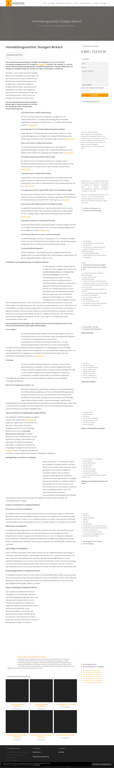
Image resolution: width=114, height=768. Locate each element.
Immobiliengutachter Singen (65, 735)
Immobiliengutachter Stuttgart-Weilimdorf (17, 736)
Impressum (37, 752)
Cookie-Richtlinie (36, 765)
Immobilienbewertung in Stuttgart (92, 670)
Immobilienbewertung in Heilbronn (92, 672)
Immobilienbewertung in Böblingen (92, 674)
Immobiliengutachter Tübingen (65, 704)
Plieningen (29, 420)
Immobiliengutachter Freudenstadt (41, 705)
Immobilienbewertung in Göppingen (92, 678)
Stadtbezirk (42, 64)
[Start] (39, 25)
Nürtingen (9, 450)
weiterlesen (32, 125)
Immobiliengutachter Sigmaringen (17, 705)
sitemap (61, 752)
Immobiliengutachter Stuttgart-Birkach (65, 25)
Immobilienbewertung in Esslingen (92, 676)
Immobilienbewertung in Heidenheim (93, 682)
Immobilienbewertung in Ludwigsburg (93, 680)
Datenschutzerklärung (41, 757)
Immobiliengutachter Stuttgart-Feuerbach (41, 736)
